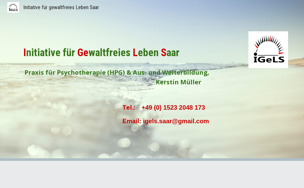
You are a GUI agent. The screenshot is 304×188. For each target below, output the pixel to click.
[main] (128, 60)
